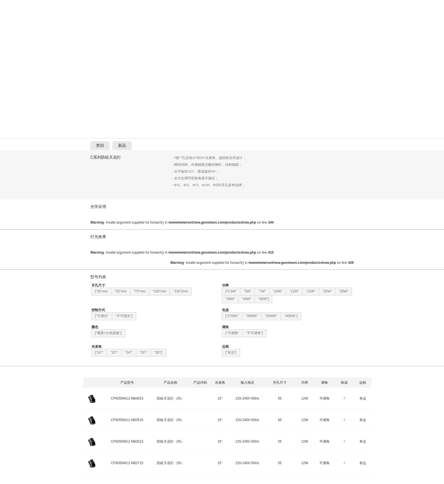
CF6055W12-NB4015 (127, 398)
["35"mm (101, 291)
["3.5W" (231, 291)
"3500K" (271, 316)
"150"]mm (180, 291)
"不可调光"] (124, 316)
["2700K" (232, 316)
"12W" (294, 291)
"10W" (277, 291)
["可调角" (232, 333)
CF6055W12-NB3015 (127, 441)
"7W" (262, 291)
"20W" (327, 291)
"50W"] (263, 299)
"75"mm (140, 291)
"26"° (143, 352)
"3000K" (252, 316)
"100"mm (159, 291)
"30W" (343, 291)
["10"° (99, 352)
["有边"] (230, 352)
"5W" (247, 291)
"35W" (230, 299)
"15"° (114, 352)
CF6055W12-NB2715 (127, 463)
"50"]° (158, 352)
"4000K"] (291, 316)
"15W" (310, 291)
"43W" (246, 299)
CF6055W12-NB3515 (127, 420)
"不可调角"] (254, 333)
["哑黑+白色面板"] (108, 333)
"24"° (129, 352)
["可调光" (101, 316)
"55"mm (121, 291)
